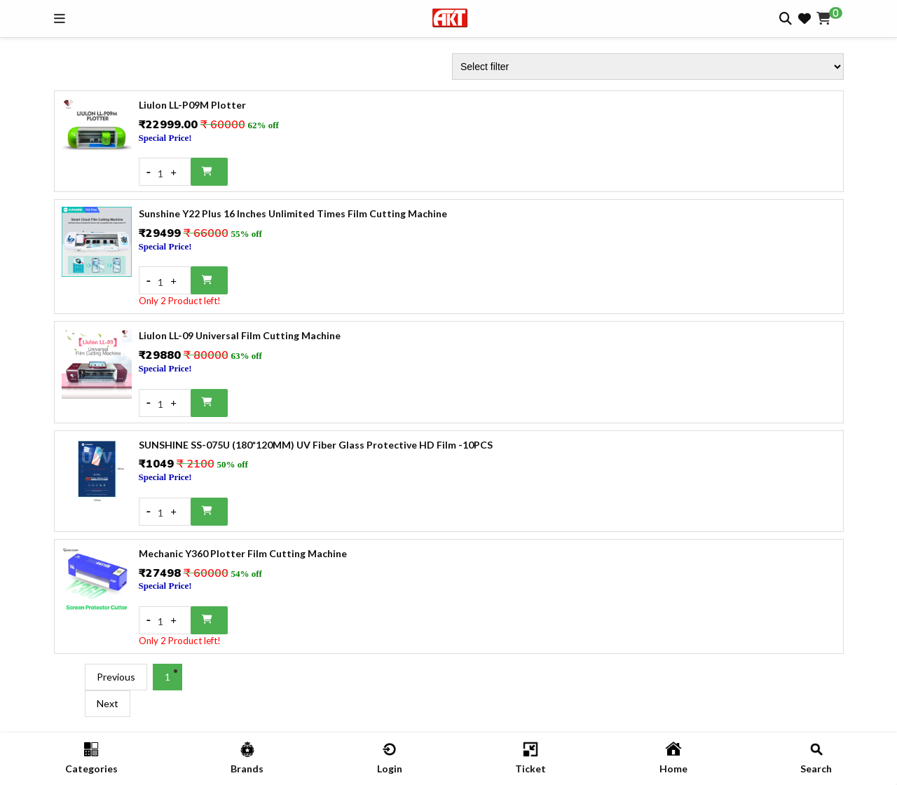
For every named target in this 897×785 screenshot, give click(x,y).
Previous (116, 677)
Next (107, 703)
